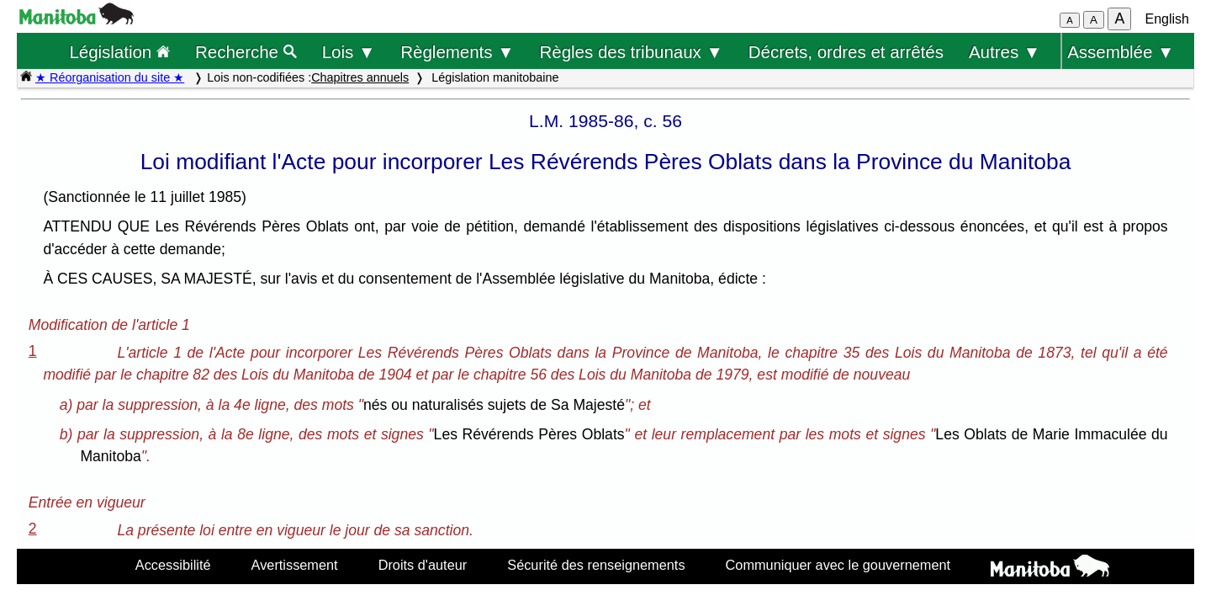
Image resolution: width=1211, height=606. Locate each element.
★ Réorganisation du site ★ (109, 77)
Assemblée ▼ (1120, 51)
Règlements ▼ (457, 51)
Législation (119, 51)
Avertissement (294, 564)
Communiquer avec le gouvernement (838, 564)
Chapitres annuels (360, 77)
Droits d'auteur (423, 564)
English (1167, 19)
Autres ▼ (1004, 51)
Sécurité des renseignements (596, 564)
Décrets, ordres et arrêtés (846, 51)
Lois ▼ (349, 51)
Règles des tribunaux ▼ (631, 51)
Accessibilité (173, 564)
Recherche (246, 51)
